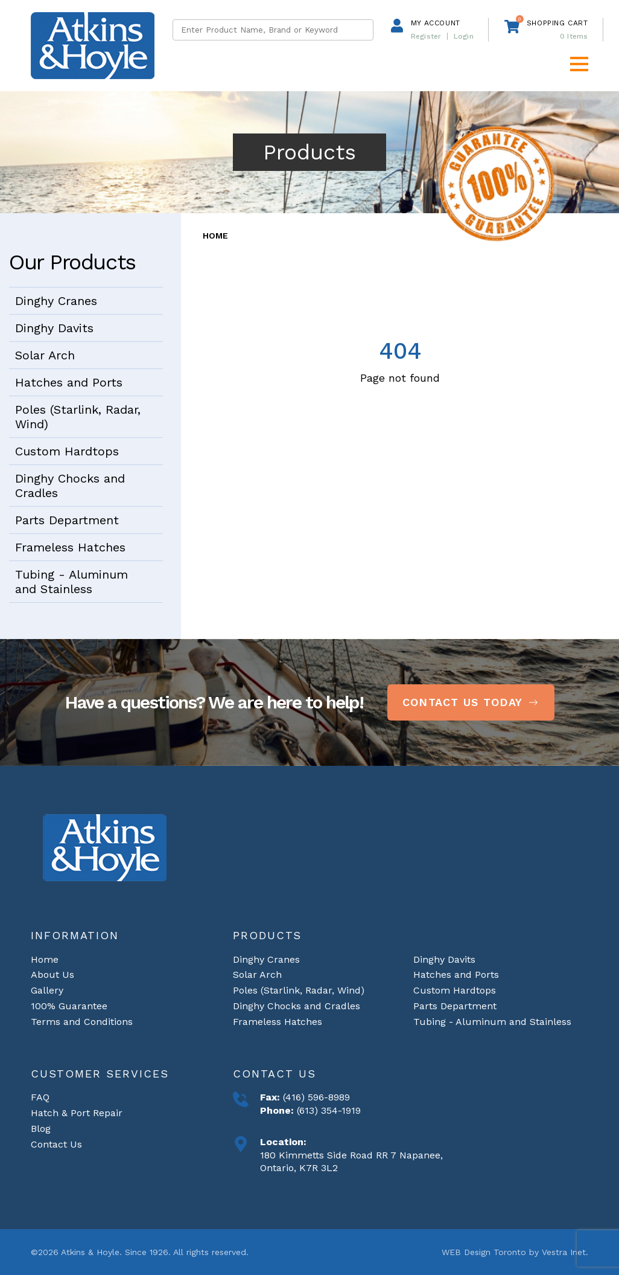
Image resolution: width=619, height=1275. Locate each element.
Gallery (47, 990)
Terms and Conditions (82, 1021)
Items (574, 36)
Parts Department (67, 520)
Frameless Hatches (70, 547)
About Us (52, 974)
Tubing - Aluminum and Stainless (71, 581)
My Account (435, 23)
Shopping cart (557, 23)
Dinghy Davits (54, 328)
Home (215, 235)
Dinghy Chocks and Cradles (70, 485)
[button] (579, 64)
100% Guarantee (69, 1006)
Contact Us (56, 1144)
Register (426, 36)
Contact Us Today (470, 702)
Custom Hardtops (67, 451)
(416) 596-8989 (315, 1097)
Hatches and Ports (68, 382)
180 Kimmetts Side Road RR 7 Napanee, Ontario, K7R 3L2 (351, 1161)
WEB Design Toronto (484, 1252)
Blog (41, 1128)
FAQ (40, 1097)
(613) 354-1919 (327, 1110)
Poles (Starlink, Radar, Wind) (78, 416)
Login (464, 36)
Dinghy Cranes (56, 301)
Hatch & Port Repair (76, 1113)
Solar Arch (45, 355)
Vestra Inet (564, 1252)
